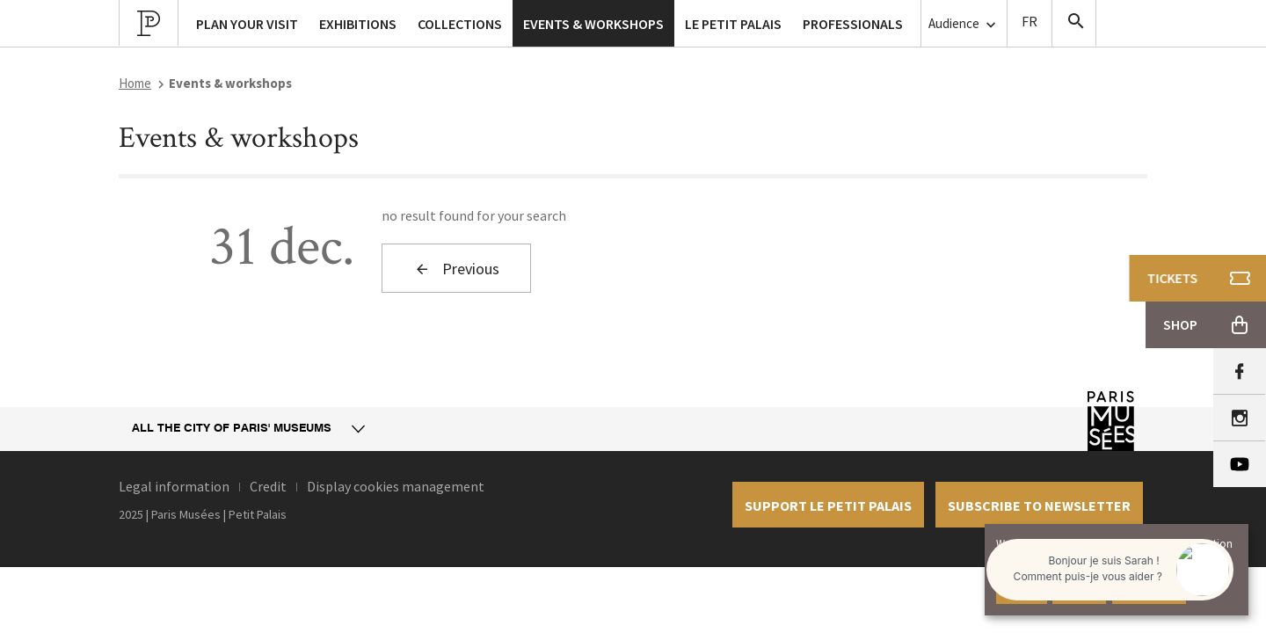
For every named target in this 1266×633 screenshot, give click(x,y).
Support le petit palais (828, 505)
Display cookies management (395, 486)
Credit (268, 486)
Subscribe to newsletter (1039, 505)
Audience (964, 24)
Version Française (1029, 23)
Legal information (174, 486)
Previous (456, 268)
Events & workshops (593, 24)
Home (135, 83)
